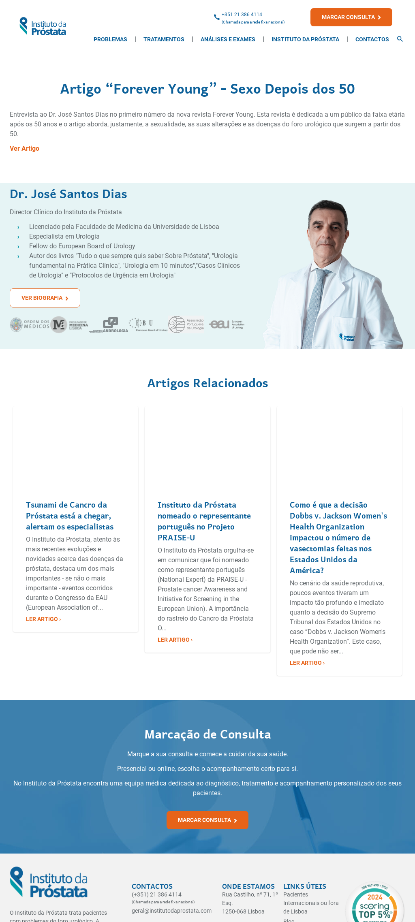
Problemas (110, 39)
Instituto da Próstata (305, 39)
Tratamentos (163, 39)
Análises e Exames (228, 39)
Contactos (372, 39)
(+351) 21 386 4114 (157, 894)
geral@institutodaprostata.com (172, 910)
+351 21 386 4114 (242, 14)
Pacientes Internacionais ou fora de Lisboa (311, 903)
